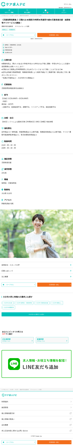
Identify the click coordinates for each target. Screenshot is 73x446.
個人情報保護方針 (8, 413)
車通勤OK (12, 29)
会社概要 (5, 425)
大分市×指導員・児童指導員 (24, 303)
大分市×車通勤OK (9, 307)
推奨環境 (5, 407)
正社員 (4, 173)
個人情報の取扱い (8, 419)
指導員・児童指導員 (9, 183)
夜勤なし (4, 29)
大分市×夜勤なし (57, 303)
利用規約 (5, 402)
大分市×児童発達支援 (42, 303)
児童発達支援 (6, 162)
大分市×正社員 (8, 303)
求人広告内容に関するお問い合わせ (15, 431)
